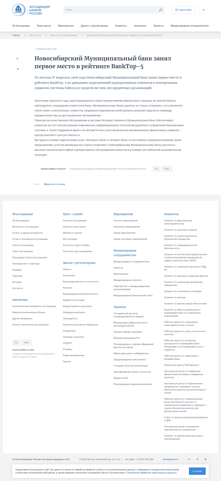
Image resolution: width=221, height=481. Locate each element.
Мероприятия (66, 25)
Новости (118, 267)
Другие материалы (22, 318)
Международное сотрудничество (190, 25)
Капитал (67, 287)
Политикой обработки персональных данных (151, 472)
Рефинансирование (73, 355)
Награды (17, 269)
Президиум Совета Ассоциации (29, 257)
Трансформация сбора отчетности (132, 371)
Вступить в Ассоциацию (25, 226)
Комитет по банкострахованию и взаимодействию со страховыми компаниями (182, 312)
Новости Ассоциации (75, 220)
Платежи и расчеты (73, 337)
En (204, 10)
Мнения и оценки (72, 233)
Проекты (158, 25)
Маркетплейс (121, 378)
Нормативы (69, 330)
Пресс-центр (44, 25)
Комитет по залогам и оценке (180, 229)
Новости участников (74, 226)
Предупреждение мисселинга (130, 359)
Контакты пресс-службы (76, 245)
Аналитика (140, 25)
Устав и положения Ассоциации (30, 239)
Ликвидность (70, 318)
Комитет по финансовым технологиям (185, 303)
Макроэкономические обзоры (28, 312)
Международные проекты (128, 280)
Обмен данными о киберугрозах (131, 353)
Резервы (67, 349)
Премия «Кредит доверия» (128, 332)
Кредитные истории (74, 300)
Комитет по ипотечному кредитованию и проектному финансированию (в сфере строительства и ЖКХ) (185, 257)
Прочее (67, 361)
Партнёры (17, 276)
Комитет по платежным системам (182, 291)
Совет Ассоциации (22, 251)
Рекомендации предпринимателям (133, 384)
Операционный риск (74, 312)
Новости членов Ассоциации (63, 35)
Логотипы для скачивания (77, 251)
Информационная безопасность (80, 294)
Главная (16, 35)
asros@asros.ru (170, 459)
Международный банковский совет (133, 295)
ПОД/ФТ (67, 343)
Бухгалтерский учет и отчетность (81, 281)
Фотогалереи (70, 239)
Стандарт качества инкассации (131, 365)
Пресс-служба (73, 214)
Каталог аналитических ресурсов (30, 324)
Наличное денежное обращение (80, 324)
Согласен (197, 471)
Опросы (67, 269)
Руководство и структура (25, 263)
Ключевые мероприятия (127, 226)
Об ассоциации (22, 214)
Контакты (17, 288)
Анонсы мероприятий (126, 220)
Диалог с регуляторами (94, 25)
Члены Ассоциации (23, 245)
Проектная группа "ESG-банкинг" (182, 365)
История (16, 282)
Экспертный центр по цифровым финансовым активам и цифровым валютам (183, 374)
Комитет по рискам (174, 297)
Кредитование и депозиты (77, 306)
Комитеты (121, 25)
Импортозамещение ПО (127, 338)
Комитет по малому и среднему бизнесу (186, 276)
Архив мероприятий (124, 233)
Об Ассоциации (21, 25)
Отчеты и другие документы (27, 233)
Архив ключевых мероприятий (130, 239)
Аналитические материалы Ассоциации (34, 306)
